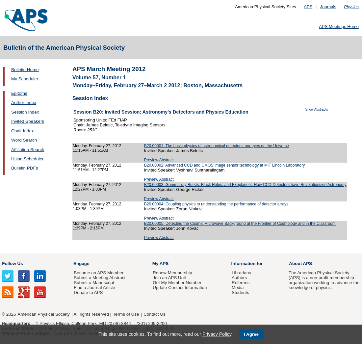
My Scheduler (24, 78)
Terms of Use (126, 314)
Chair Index (22, 130)
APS (308, 6)
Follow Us (12, 263)
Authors (239, 277)
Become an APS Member (98, 272)
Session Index (25, 112)
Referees (241, 282)
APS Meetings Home (339, 26)
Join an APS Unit (169, 277)
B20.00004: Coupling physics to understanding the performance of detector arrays (216, 204)
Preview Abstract (159, 160)
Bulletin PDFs (24, 168)
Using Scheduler (27, 158)
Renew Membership (172, 272)
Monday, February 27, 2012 (97, 146)
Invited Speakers (27, 121)
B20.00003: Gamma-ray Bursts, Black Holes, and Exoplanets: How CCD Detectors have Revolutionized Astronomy (245, 184)
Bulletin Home (25, 69)
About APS (300, 263)
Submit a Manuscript (94, 282)
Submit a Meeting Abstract (99, 277)
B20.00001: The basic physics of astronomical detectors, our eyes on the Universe (216, 146)
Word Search (24, 140)
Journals (328, 6)
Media (238, 287)
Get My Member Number (177, 282)
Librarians (241, 272)
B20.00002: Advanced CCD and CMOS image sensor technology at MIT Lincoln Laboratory (224, 165)
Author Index (23, 102)
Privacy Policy (216, 334)
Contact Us (154, 314)
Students (240, 292)
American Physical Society (44, 314)
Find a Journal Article (94, 287)
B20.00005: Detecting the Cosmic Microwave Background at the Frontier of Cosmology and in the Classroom (240, 223)
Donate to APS (88, 292)
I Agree (251, 334)
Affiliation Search (27, 149)
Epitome (19, 93)
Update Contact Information (180, 287)
